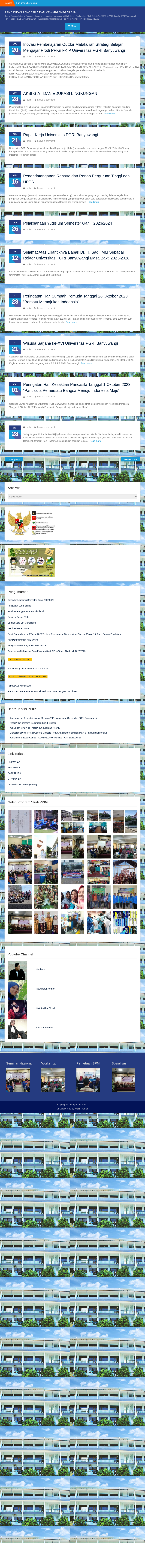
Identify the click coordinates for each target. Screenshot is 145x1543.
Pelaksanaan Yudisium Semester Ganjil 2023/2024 (67, 223)
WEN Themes (81, 1108)
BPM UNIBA (14, 767)
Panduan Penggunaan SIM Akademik (26, 611)
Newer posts (130, 459)
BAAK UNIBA (14, 773)
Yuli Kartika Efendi (45, 1008)
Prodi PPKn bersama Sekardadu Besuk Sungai (33, 723)
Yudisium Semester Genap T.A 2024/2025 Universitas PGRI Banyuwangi (45, 737)
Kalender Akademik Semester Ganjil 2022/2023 (31, 600)
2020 (45, 668)
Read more (109, 113)
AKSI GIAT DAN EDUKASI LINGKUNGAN (60, 93)
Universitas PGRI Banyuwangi (22, 784)
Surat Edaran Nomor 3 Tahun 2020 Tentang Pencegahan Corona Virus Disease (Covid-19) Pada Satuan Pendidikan (64, 634)
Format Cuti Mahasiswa (19, 685)
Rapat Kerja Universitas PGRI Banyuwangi (60, 135)
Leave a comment (46, 56)
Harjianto (40, 969)
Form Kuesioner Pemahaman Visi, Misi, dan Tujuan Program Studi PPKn (43, 691)
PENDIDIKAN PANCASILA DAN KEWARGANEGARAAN (40, 12)
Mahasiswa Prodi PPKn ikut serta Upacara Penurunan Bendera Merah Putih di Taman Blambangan (58, 732)
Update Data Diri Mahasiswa (22, 622)
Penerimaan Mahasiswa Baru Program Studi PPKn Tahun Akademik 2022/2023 (46, 651)
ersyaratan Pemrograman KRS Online (27, 645)
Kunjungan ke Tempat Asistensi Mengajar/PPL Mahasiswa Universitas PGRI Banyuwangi (53, 718)
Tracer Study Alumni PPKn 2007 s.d (25, 668)
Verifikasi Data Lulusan (19, 628)
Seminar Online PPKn (18, 617)
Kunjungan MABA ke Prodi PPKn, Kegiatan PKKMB (35, 728)
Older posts (14, 459)
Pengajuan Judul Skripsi (19, 605)
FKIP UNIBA (14, 762)
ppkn (29, 56)
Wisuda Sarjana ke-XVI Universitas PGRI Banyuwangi (70, 343)
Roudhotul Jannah (45, 988)
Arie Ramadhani (44, 1027)
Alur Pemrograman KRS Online (23, 640)
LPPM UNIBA (14, 779)
